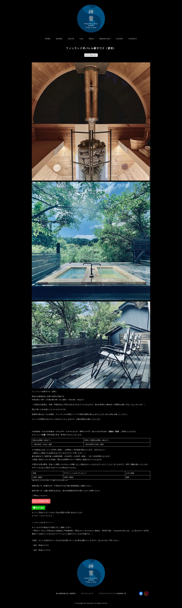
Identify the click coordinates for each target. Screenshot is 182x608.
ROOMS (59, 39)
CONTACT (132, 39)
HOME (47, 39)
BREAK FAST (105, 39)
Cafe (81, 39)
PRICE (91, 39)
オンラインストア (87, 593)
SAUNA (71, 39)
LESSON (119, 39)
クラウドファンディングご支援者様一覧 (112, 593)
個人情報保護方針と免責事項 (66, 593)
